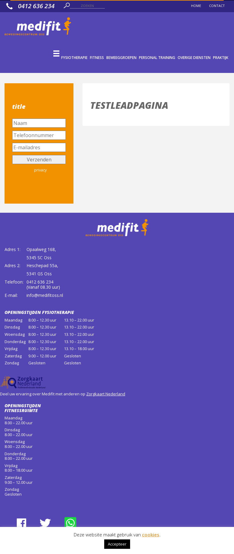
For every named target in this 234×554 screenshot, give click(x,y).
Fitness (97, 57)
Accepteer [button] (117, 544)
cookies (150, 535)
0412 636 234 (40, 282)
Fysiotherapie (74, 57)
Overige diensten (194, 57)
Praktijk (220, 57)
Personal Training (157, 57)
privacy (40, 170)
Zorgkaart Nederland (105, 394)
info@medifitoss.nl (45, 295)
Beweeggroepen (121, 57)
